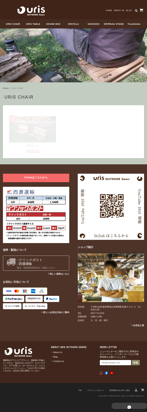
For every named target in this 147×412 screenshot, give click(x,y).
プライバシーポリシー (95, 390)
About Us (119, 10)
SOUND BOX (53, 24)
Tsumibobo (134, 24)
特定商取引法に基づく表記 (119, 390)
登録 (135, 362)
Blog (129, 10)
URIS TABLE (33, 24)
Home (109, 10)
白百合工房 (138, 325)
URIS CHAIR (13, 24)
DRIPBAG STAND (114, 24)
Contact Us (58, 361)
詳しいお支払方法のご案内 (56, 312)
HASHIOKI (93, 24)
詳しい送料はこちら (59, 273)
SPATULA (73, 24)
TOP (80, 390)
